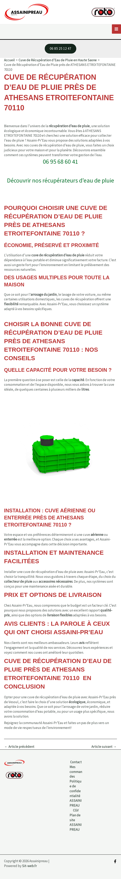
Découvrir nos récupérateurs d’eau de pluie (60, 181)
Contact (76, 762)
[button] (60, 49)
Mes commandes (76, 772)
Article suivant (104, 747)
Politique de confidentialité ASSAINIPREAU (76, 793)
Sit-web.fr (29, 866)
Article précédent (19, 747)
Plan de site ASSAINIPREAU (76, 822)
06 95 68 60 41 (60, 161)
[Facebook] (115, 861)
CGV (76, 810)
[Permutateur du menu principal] (116, 29)
